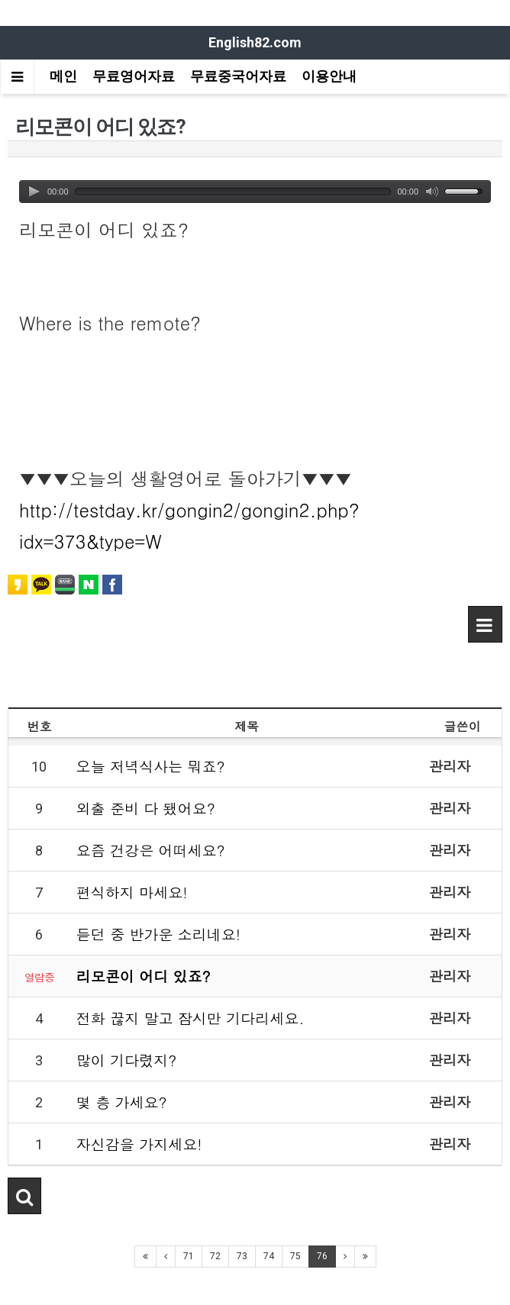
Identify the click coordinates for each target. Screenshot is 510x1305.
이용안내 (329, 76)
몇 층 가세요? (121, 1101)
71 (188, 1256)
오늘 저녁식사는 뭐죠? (150, 766)
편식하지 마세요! (132, 891)
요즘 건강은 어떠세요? (150, 849)
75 (295, 1256)
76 (322, 1256)
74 (268, 1256)
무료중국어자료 (238, 76)
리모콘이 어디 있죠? (143, 975)
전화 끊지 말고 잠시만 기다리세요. (190, 1017)
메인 (63, 76)
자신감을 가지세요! (139, 1143)
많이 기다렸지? (126, 1059)
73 (242, 1256)
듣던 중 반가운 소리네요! (158, 933)
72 (215, 1256)
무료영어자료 (133, 76)
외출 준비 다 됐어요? (145, 808)
